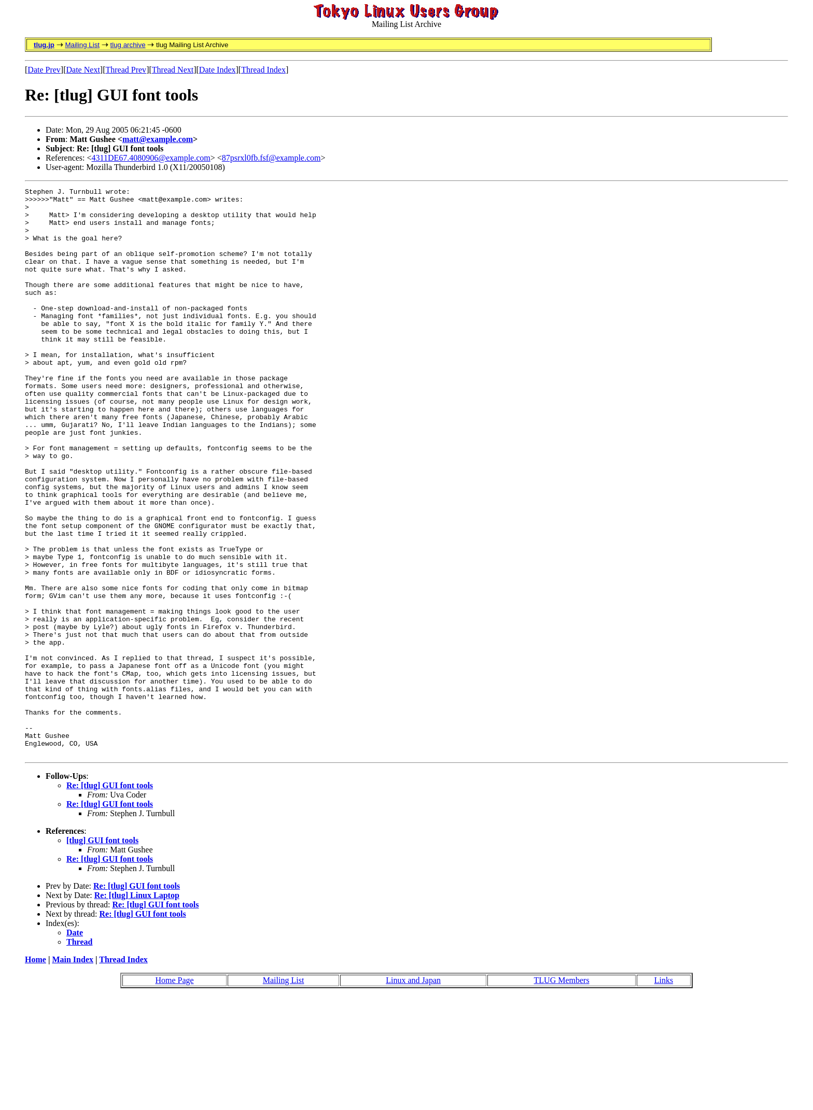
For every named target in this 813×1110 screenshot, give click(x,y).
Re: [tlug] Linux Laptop (136, 1008)
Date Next (83, 69)
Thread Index (263, 69)
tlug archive (127, 45)
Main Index (72, 1073)
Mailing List (82, 45)
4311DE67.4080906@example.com (151, 157)
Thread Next (172, 69)
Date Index (217, 69)
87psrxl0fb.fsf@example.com (271, 157)
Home (35, 1073)
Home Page (174, 1093)
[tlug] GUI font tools (102, 953)
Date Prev (44, 69)
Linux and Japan (413, 1093)
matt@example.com (157, 139)
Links (663, 1093)
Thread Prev (125, 69)
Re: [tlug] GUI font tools (109, 898)
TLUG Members (562, 1093)
